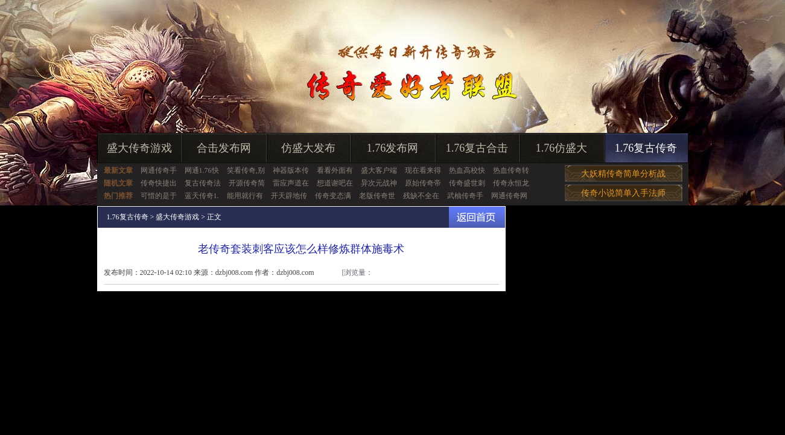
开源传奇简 (247, 183)
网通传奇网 (509, 196)
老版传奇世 (377, 196)
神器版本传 (291, 170)
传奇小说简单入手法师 (623, 193)
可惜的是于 (159, 196)
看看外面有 (335, 170)
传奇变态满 (333, 196)
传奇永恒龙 (511, 183)
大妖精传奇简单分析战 (623, 173)
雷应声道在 (291, 183)
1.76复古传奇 (646, 148)
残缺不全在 (421, 196)
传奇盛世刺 (467, 183)
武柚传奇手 (465, 196)
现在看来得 (423, 170)
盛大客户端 (379, 170)
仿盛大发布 (308, 148)
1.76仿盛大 (562, 148)
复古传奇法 (203, 183)
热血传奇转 (511, 170)
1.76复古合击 (477, 148)
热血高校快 (467, 170)
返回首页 (477, 217)
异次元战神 (379, 183)
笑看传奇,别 (246, 170)
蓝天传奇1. (202, 196)
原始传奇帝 (423, 183)
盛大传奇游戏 (139, 148)
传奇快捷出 (159, 183)
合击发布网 (224, 148)
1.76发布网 (393, 148)
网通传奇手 (159, 170)
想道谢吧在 (335, 183)
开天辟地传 (289, 196)
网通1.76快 (202, 170)
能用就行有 (245, 196)
